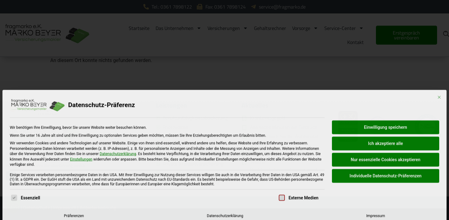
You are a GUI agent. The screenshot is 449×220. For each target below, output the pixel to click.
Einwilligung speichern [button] (385, 163)
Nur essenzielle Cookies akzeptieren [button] (386, 195)
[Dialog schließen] (439, 133)
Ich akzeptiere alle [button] (385, 179)
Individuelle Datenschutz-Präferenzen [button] (386, 211)
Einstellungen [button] (81, 195)
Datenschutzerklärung (118, 190)
